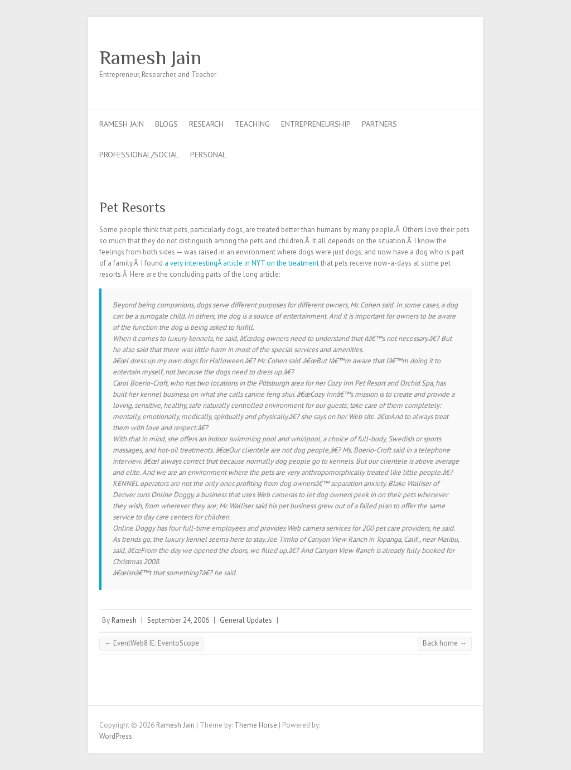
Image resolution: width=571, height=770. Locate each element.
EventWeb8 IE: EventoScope (151, 643)
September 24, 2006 (178, 620)
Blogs (166, 124)
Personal (208, 155)
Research (206, 124)
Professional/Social (139, 155)
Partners (379, 124)
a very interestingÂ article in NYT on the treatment (241, 263)
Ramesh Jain (150, 57)
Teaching (252, 124)
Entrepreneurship (316, 124)
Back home (445, 643)
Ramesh (124, 620)
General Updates (246, 620)
